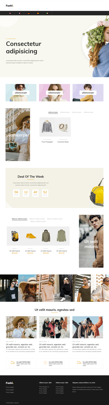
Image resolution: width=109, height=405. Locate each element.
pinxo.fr (16, 403)
